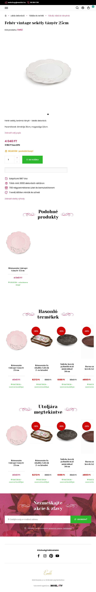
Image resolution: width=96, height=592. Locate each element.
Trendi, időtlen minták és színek (22, 192)
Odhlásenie (67, 528)
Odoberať (80, 519)
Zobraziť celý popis (13, 133)
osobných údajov (55, 528)
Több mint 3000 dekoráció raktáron (24, 183)
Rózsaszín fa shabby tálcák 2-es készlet (41, 367)
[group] (17, 358)
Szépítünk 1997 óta (16, 178)
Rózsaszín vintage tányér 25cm (18, 269)
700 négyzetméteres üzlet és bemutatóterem (30, 187)
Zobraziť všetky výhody (15, 198)
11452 (19, 29)
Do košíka (33, 160)
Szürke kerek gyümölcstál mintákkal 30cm (67, 368)
